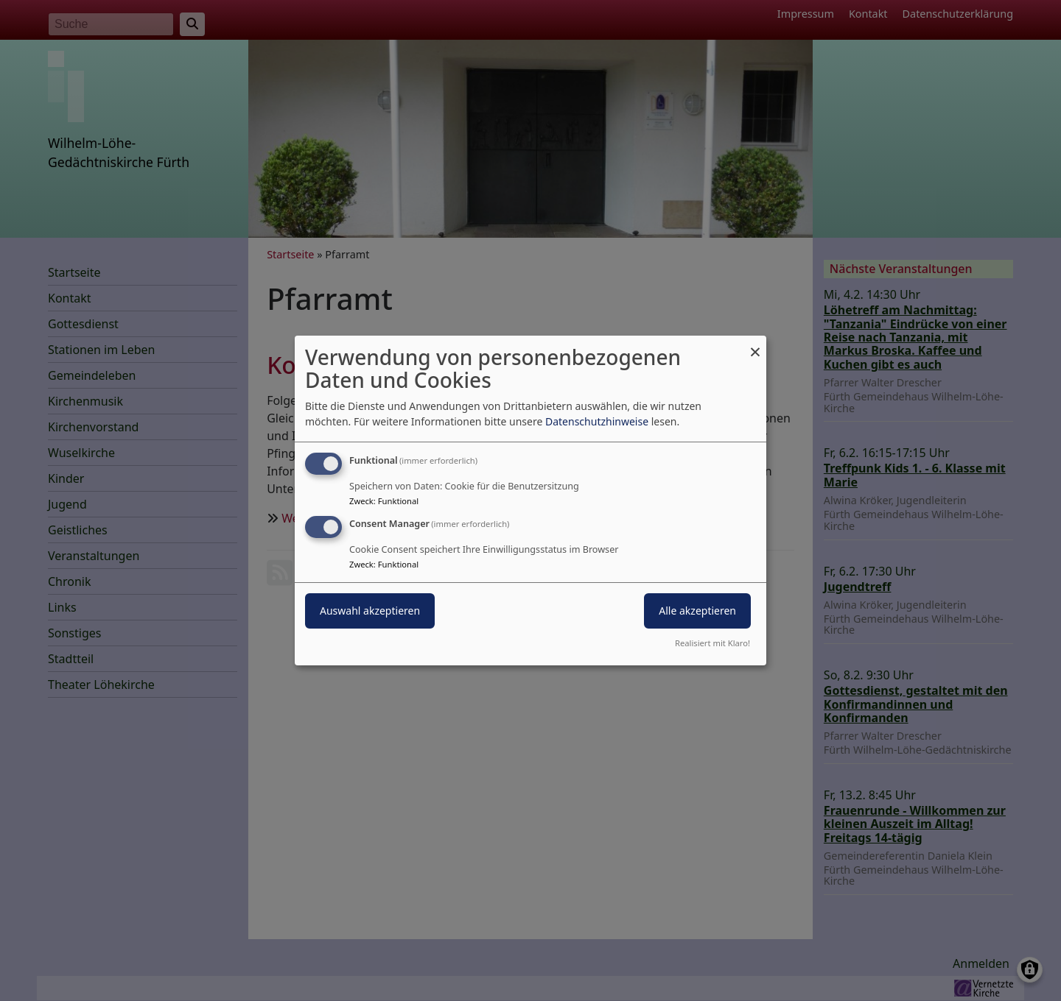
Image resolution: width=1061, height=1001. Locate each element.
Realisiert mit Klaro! (712, 642)
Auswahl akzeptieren (370, 611)
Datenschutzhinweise (596, 421)
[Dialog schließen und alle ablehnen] (755, 345)
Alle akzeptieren (697, 611)
